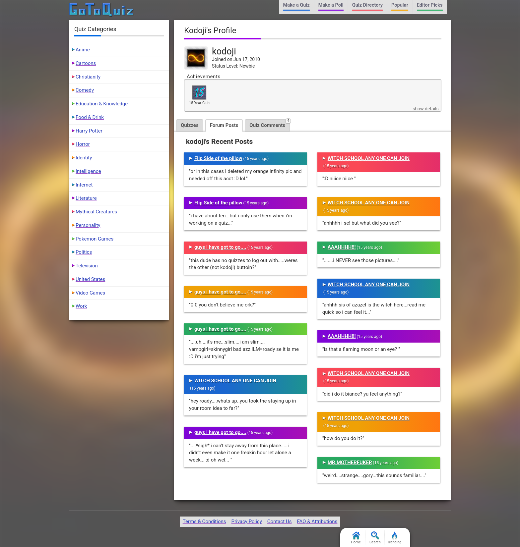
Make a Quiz (296, 5)
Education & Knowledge (102, 104)
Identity (84, 158)
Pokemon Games (94, 239)
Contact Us (279, 521)
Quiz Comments (269, 123)
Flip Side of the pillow (218, 158)
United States (90, 279)
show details (425, 108)
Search (375, 537)
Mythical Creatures (96, 212)
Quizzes (190, 125)
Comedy (85, 90)
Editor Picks (430, 5)
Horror (83, 144)
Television (87, 266)
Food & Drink (90, 117)
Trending (394, 537)
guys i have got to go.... (220, 247)
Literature (86, 198)
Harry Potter (89, 131)
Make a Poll (331, 5)
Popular (399, 5)
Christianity (88, 77)
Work (81, 306)
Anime (83, 50)
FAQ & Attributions (317, 521)
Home (356, 537)
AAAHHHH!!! (342, 247)
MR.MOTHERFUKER (350, 462)
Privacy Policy (246, 521)
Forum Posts (224, 125)
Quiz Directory (367, 5)
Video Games (90, 293)
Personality (88, 225)
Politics (84, 252)
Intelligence (88, 171)
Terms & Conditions (204, 521)
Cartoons (86, 63)
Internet (84, 185)
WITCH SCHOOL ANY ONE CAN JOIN (235, 381)
